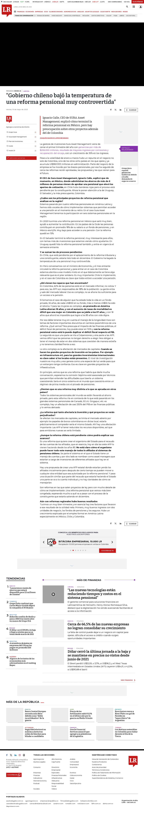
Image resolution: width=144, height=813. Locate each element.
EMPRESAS (39, 11)
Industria (13, 615)
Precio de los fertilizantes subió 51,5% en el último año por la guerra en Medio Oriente (81, 714)
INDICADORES (116, 11)
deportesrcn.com (12, 806)
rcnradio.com (70, 803)
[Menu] (15, 11)
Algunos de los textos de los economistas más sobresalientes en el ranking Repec (23, 662)
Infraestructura (57, 778)
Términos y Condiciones (100, 770)
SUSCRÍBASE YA (107, 550)
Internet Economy (40, 781)
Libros (121, 15)
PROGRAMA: (13, 91)
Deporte (118, 709)
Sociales (36, 789)
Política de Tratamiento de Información (106, 773)
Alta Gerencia (57, 759)
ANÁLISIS (80, 11)
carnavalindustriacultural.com (40, 803)
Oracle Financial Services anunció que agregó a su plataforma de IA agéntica (80, 732)
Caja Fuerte (56, 762)
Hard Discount (57, 15)
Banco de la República (72, 15)
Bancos (12, 586)
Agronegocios (38, 759)
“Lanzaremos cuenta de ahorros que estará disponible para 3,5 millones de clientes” (23, 591)
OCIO (46, 11)
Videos (54, 789)
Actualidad (29, 727)
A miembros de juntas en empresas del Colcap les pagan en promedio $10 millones (21, 646)
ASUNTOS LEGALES (92, 11)
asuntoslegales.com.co (14, 801)
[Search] (127, 7)
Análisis (72, 759)
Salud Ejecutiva (75, 783)
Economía (73, 767)
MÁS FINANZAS (127, 680)
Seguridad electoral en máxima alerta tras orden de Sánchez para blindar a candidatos (35, 732)
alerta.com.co (108, 803)
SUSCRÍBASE (138, 2)
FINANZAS (21, 11)
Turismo (118, 727)
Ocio (72, 781)
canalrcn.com (58, 803)
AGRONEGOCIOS (70, 11)
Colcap (108, 15)
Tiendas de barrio (43, 15)
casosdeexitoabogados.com (16, 803)
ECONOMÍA (30, 11)
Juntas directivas (97, 15)
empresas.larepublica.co (49, 801)
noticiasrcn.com (83, 803)
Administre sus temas (16, 158)
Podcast (36, 783)
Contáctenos (97, 764)
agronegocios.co (31, 801)
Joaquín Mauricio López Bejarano (54, 138)
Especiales (55, 773)
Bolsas (12, 628)
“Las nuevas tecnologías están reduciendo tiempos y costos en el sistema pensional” (94, 594)
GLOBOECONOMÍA (56, 11)
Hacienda (13, 657)
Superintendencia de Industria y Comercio (107, 778)
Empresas (37, 773)
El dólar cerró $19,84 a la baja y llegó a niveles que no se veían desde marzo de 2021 (23, 632)
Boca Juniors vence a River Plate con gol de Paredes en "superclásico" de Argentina (125, 715)
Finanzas (73, 727)
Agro (72, 709)
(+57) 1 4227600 (12, 767)
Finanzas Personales (59, 775)
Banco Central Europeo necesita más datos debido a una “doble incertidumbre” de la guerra (35, 715)
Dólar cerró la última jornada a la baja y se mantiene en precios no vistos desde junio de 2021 (99, 655)
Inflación (85, 15)
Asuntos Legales (39, 762)
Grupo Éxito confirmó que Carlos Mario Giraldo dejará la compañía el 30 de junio (22, 605)
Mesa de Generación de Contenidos (105, 759)
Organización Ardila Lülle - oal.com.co (130, 801)
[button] (43, 542)
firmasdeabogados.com (69, 801)
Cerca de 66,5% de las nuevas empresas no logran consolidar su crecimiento (98, 626)
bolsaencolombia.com (89, 801)
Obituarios (55, 781)
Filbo (115, 15)
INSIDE (125, 11)
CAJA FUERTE (105, 11)
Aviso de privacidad (99, 767)
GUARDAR (131, 110)
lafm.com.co (96, 803)
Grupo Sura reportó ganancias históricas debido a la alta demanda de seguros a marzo (129, 174)
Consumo (36, 767)
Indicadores (37, 778)
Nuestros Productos (99, 762)
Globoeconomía (76, 775)
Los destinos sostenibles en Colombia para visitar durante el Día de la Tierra (126, 732)
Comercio (13, 601)
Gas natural (130, 15)
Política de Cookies (99, 775)
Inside (72, 778)
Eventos (73, 773)
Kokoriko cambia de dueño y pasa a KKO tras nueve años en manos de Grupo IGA (22, 619)
